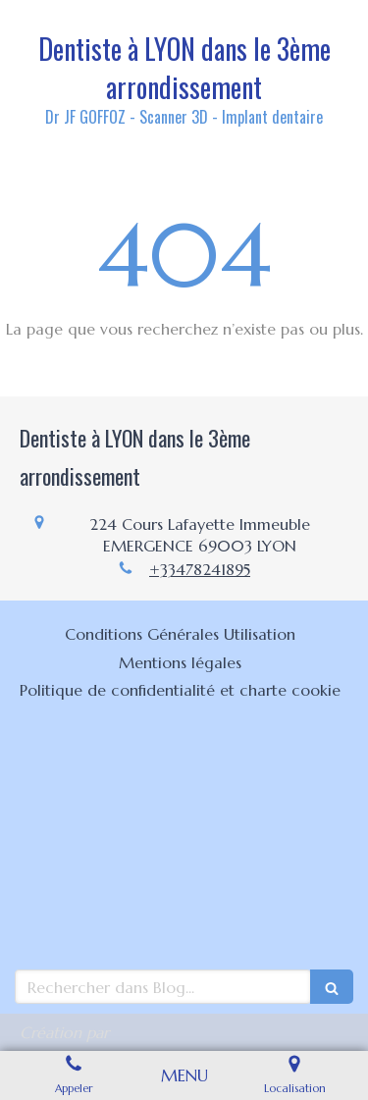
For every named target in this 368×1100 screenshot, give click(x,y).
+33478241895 (199, 569)
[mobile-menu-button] (184, 1075)
